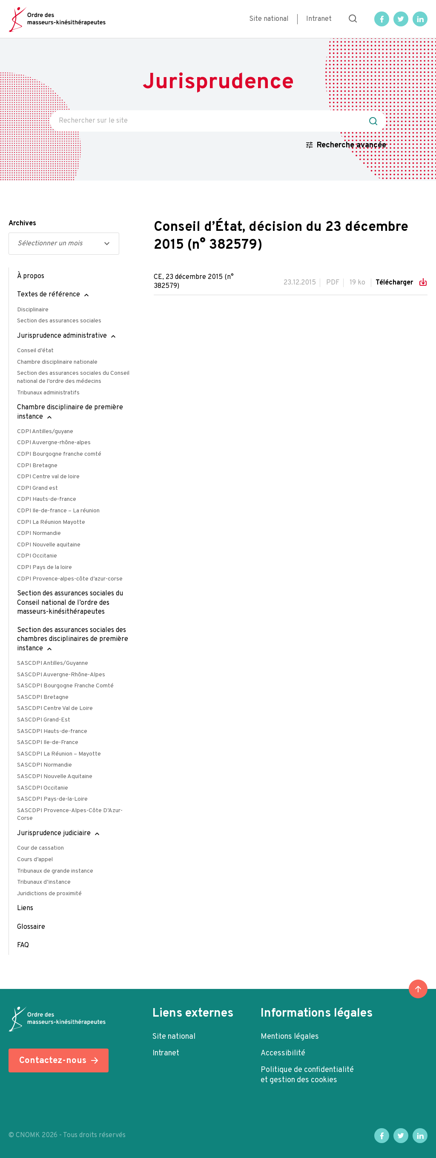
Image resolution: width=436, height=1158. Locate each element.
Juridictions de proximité (49, 893)
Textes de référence (48, 294)
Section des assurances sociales (59, 321)
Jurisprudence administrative (62, 336)
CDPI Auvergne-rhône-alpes (54, 442)
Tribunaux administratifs (48, 393)
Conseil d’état (35, 350)
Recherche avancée (351, 145)
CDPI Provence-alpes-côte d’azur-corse (70, 579)
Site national (269, 19)
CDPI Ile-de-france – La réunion (58, 510)
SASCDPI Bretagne (43, 697)
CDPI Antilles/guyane (45, 431)
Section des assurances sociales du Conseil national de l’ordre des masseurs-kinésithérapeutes (70, 602)
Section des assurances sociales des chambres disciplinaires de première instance (72, 639)
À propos (30, 276)
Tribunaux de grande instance (55, 871)
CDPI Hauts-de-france (46, 499)
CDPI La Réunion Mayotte (51, 522)
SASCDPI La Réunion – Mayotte (59, 754)
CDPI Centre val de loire (48, 476)
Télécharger (395, 283)
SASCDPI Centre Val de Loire (55, 708)
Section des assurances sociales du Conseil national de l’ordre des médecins (73, 377)
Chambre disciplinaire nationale (57, 362)
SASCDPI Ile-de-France (47, 742)
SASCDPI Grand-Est (43, 720)
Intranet (319, 19)
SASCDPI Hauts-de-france (52, 731)
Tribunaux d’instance (44, 882)
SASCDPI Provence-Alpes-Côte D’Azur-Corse (70, 814)
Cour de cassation (40, 848)
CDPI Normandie (39, 533)
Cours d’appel (35, 859)
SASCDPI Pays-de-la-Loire (52, 799)
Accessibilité (283, 1053)
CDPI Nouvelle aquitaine (48, 545)
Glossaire (31, 927)
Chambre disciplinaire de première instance (70, 412)
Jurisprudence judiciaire (54, 833)
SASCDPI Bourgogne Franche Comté (65, 686)
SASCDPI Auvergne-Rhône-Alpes (61, 674)
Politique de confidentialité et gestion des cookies (307, 1075)
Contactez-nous (52, 1060)
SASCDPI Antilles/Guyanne (52, 663)
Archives (22, 223)
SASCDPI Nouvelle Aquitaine (54, 776)
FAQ (23, 945)
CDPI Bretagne (37, 465)
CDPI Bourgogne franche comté (59, 454)
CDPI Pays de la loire (44, 567)
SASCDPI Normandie (44, 765)
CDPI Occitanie (37, 556)
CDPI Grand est (37, 488)
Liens (25, 908)
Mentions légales (290, 1037)
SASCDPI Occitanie (42, 788)
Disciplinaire (33, 309)
